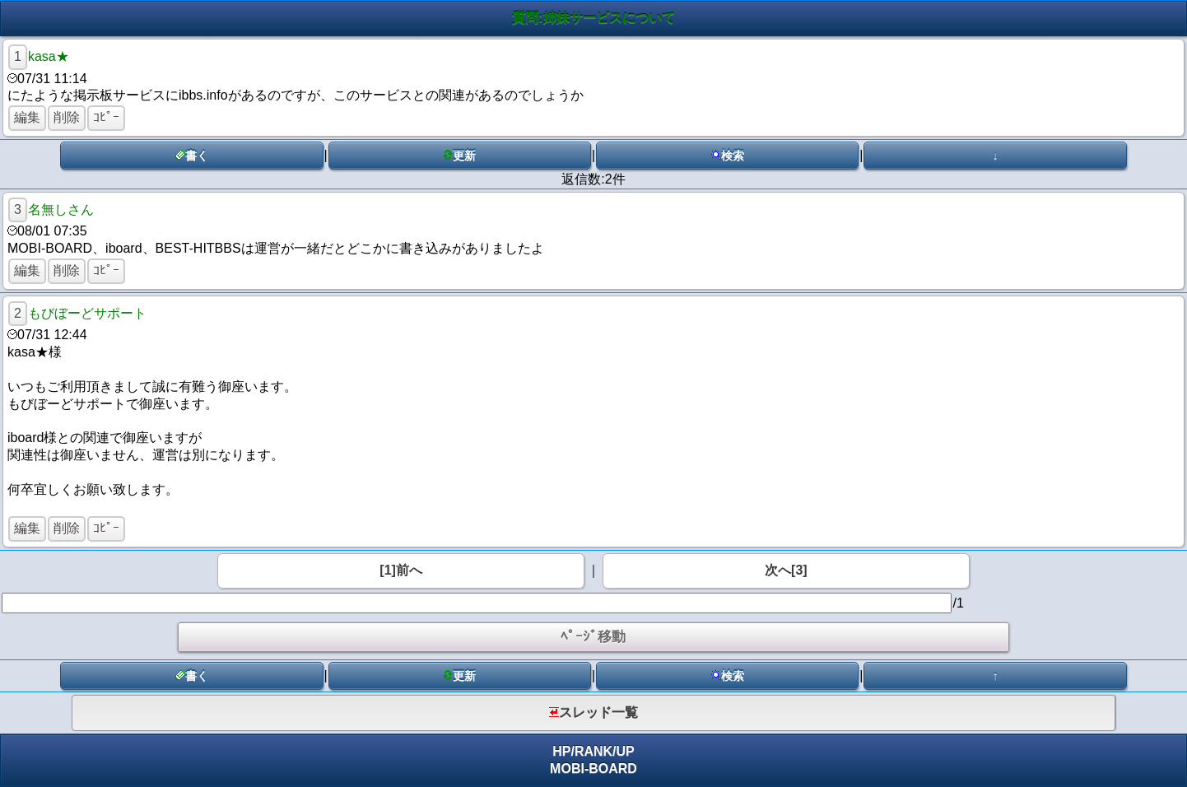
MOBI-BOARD (593, 768)
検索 (727, 155)
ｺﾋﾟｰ (106, 117)
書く (191, 155)
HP (561, 751)
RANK (593, 751)
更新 (459, 155)
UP (626, 751)
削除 (67, 117)
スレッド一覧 (593, 712)
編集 (27, 117)
